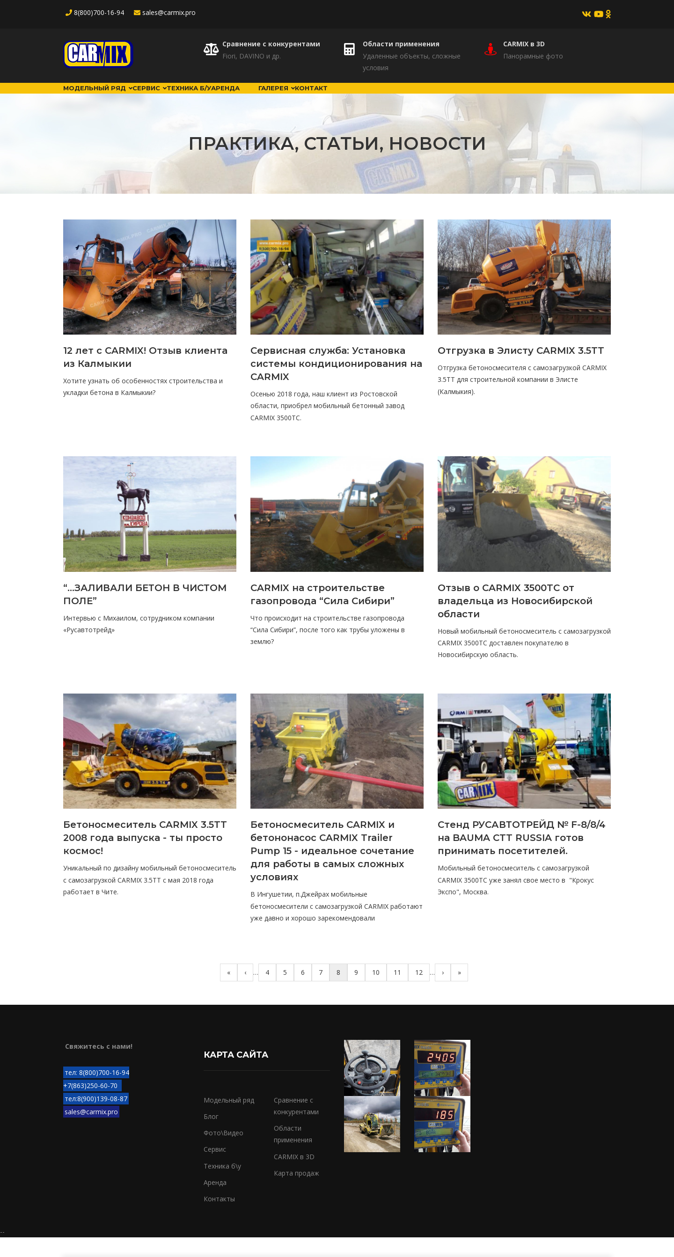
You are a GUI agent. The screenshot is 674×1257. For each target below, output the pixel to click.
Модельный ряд (108, 98)
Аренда (293, 98)
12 (422, 991)
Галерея (382, 98)
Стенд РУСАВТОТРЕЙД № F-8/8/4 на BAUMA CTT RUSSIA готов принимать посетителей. (522, 857)
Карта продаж (296, 1192)
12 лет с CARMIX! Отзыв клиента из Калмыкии (145, 377)
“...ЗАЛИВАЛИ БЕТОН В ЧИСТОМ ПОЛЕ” (145, 614)
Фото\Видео (223, 1152)
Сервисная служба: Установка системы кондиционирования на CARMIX (336, 383)
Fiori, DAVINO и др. (251, 55)
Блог (336, 98)
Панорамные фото (533, 55)
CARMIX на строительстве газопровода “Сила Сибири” (322, 614)
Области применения (401, 43)
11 (401, 991)
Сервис (180, 98)
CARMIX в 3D (524, 43)
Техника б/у (238, 98)
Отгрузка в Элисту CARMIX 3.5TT (521, 370)
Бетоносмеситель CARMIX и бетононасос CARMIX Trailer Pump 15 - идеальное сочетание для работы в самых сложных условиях (332, 870)
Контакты (219, 1218)
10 (379, 991)
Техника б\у (222, 1185)
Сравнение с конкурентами (271, 43)
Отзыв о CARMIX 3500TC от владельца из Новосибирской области (515, 620)
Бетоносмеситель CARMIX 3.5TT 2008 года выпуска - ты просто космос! (145, 857)
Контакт (435, 98)
